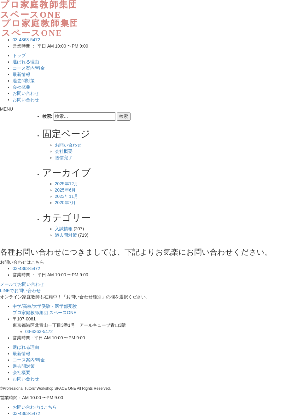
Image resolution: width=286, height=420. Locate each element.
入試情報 (64, 228)
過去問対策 (24, 80)
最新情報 (21, 74)
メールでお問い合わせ (22, 284)
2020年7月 (65, 202)
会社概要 (21, 86)
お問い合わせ (26, 93)
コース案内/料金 (29, 68)
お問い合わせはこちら (35, 407)
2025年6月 (65, 190)
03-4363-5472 (26, 39)
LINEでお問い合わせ (20, 290)
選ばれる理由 (26, 61)
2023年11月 (67, 196)
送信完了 (64, 157)
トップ (19, 55)
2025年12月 (67, 183)
